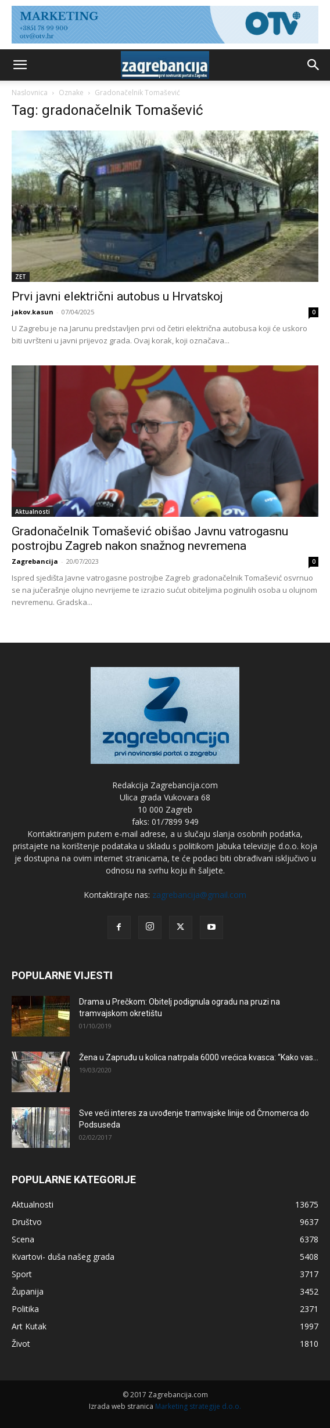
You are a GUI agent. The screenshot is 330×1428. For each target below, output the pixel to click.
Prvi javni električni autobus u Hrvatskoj (117, 296)
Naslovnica (30, 92)
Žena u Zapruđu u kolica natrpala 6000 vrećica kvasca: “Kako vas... (198, 1057)
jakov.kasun (32, 311)
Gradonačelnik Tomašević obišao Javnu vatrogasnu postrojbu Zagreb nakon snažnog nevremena (150, 538)
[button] (19, 65)
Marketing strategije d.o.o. (198, 1406)
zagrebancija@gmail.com (199, 894)
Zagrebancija (35, 561)
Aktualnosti (32, 512)
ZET (20, 277)
